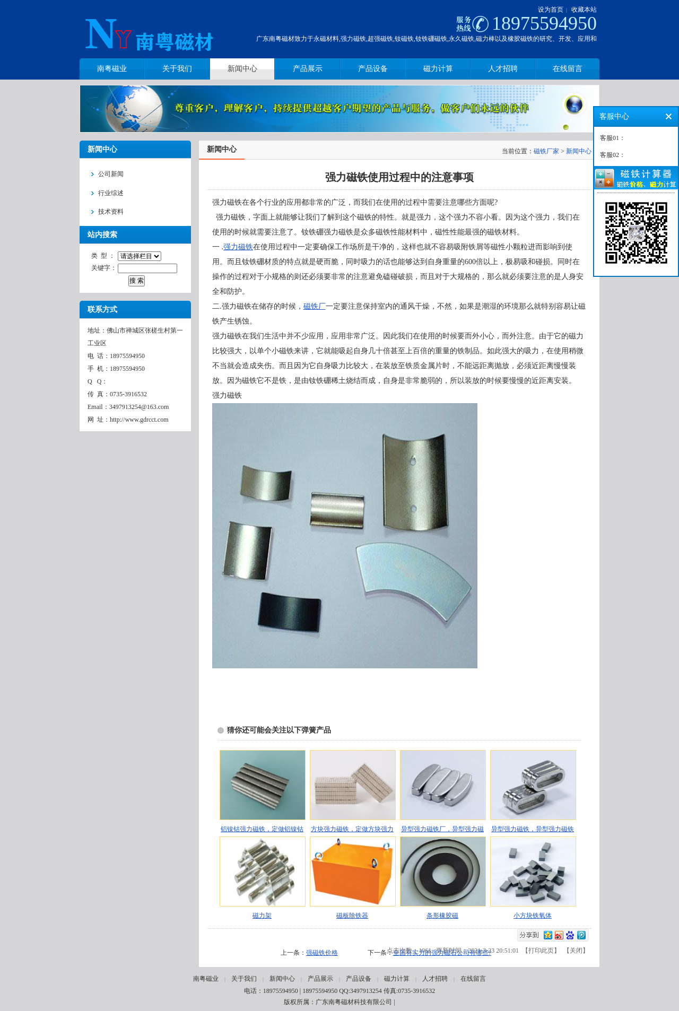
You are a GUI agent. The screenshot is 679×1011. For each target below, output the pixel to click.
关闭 (576, 950)
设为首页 (550, 9)
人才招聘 (435, 978)
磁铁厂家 (546, 151)
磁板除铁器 (352, 915)
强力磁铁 (238, 247)
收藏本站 (584, 9)
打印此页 (541, 950)
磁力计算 (397, 978)
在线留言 (473, 978)
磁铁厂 (314, 306)
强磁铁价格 (322, 952)
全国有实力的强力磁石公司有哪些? (442, 952)
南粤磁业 (206, 978)
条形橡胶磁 (442, 915)
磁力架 (262, 915)
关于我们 (244, 978)
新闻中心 (578, 151)
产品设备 (358, 978)
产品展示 (320, 978)
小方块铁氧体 (532, 915)
